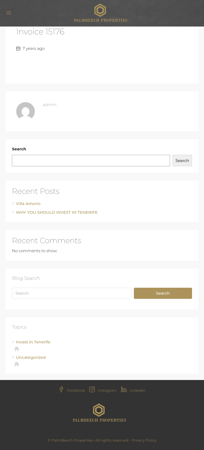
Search (19, 148)
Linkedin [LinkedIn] (133, 390)
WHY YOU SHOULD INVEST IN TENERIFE (57, 212)
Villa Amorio (28, 203)
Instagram (103, 390)
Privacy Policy (143, 440)
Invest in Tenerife (33, 341)
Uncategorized (31, 357)
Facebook (71, 390)
